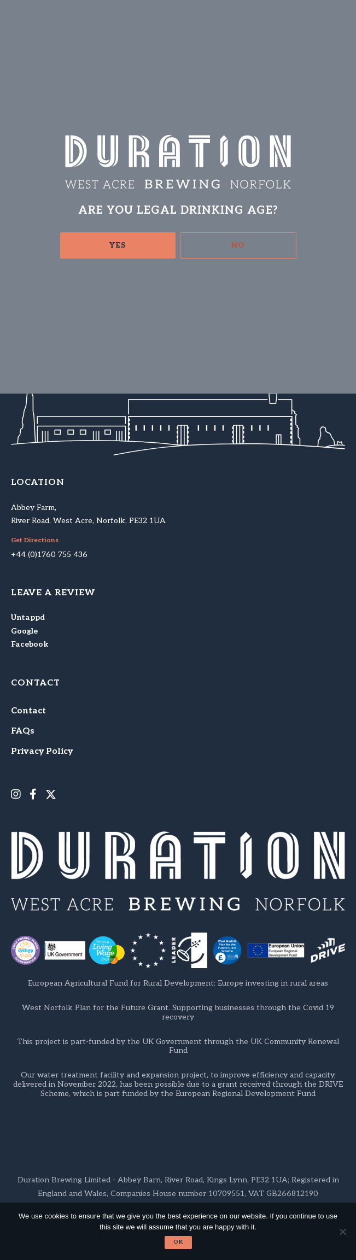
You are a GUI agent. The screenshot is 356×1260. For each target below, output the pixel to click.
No (238, 245)
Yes (117, 245)
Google (24, 631)
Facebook (29, 644)
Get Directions (35, 540)
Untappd (28, 617)
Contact (28, 711)
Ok (178, 1242)
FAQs (22, 731)
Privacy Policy (42, 751)
